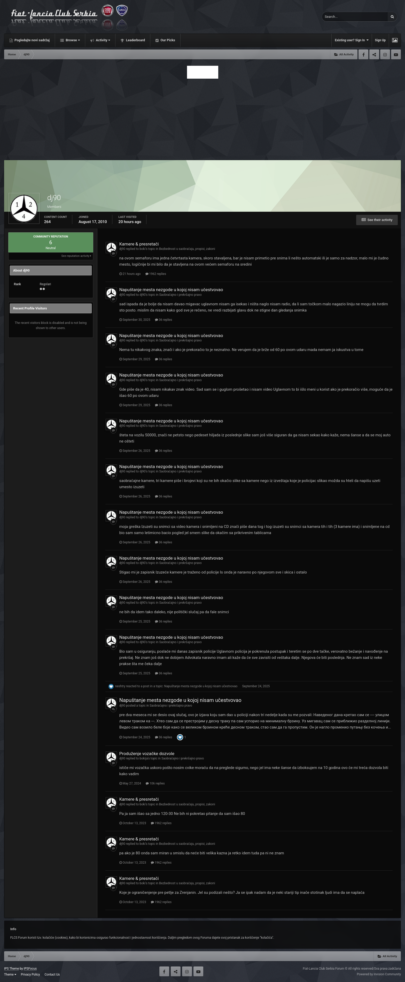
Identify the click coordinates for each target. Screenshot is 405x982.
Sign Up (380, 40)
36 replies (163, 320)
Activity (102, 40)
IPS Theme (11, 968)
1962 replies (155, 274)
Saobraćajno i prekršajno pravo (180, 295)
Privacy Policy (30, 974)
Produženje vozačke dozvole (146, 753)
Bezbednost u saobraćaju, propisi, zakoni (187, 249)
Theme (10, 974)
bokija (143, 758)
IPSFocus (30, 968)
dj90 (122, 249)
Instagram (385, 54)
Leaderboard (135, 40)
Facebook (363, 54)
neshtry (120, 686)
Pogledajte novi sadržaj (32, 40)
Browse (72, 40)
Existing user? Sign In (351, 40)
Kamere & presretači (139, 244)
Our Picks (167, 40)
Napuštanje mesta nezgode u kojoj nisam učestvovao (171, 289)
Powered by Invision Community (379, 974)
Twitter (374, 54)
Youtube (396, 54)
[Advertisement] (202, 118)
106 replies (155, 783)
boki (142, 249)
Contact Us (52, 974)
